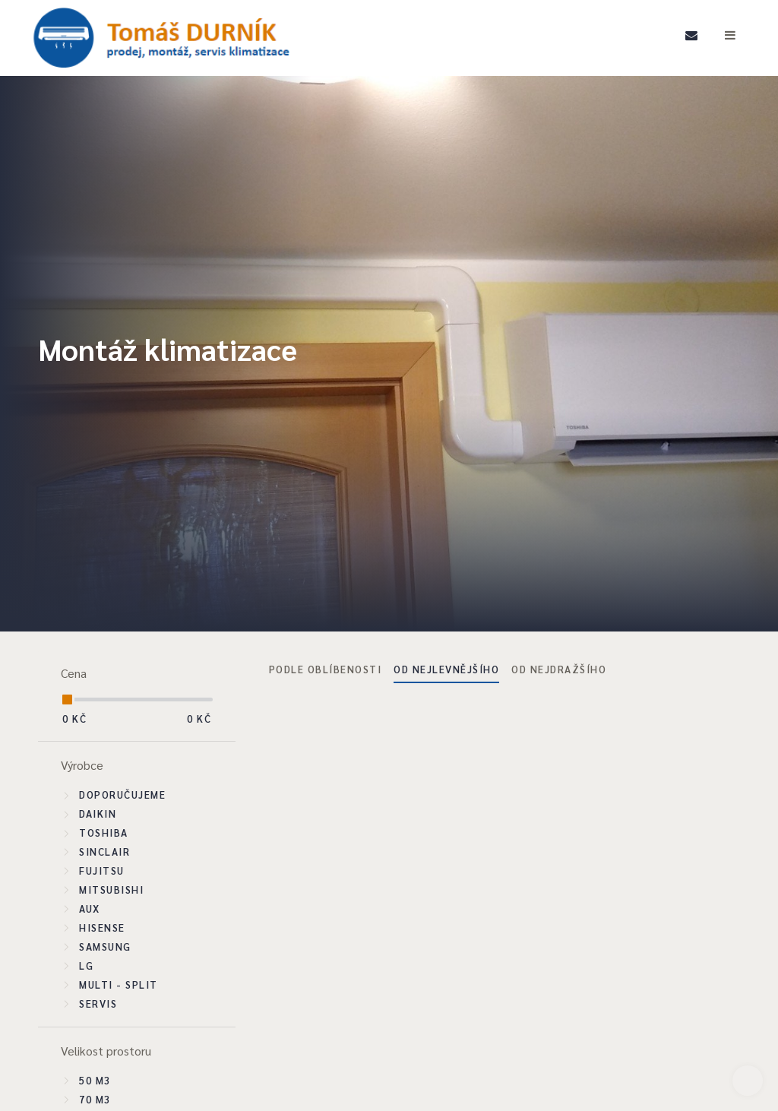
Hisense (102, 927)
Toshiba (103, 832)
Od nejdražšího (558, 669)
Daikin (97, 813)
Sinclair (104, 851)
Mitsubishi (111, 889)
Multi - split (118, 984)
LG (86, 965)
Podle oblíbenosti (325, 669)
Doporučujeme (122, 794)
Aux (89, 908)
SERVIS (98, 1003)
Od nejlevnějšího (446, 669)
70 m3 (95, 1099)
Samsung (105, 946)
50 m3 (95, 1080)
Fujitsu (102, 870)
